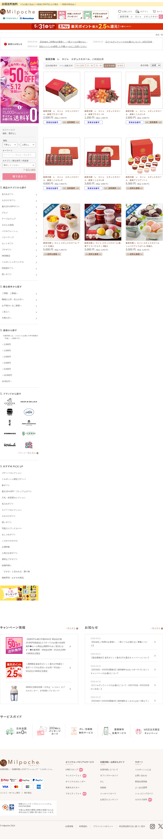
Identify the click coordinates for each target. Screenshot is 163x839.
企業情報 (69, 826)
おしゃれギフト (9, 534)
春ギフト (6, 485)
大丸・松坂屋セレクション (14, 497)
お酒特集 (6, 547)
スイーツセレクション (12, 510)
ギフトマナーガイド (109, 775)
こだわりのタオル (10, 541)
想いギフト (7, 522)
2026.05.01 (32, 42)
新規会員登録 (141, 781)
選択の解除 (31, 170)
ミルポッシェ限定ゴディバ (14, 479)
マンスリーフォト (74, 775)
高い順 (99, 65)
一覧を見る (71, 628)
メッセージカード (108, 793)
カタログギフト (9, 516)
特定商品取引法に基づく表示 (132, 826)
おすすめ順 (110, 65)
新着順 (120, 65)
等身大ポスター (73, 787)
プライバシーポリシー (103, 826)
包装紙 (103, 787)
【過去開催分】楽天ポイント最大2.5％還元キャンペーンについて (120, 657)
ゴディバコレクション (12, 473)
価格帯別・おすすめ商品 (13, 578)
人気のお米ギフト (10, 553)
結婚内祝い (7, 565)
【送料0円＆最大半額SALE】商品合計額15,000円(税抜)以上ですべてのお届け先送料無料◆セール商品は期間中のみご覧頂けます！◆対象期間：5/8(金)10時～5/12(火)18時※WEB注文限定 (46, 646)
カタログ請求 (141, 799)
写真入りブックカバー (12, 528)
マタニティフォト (74, 793)
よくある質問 (141, 787)
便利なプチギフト (10, 559)
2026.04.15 (98, 42)
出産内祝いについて (109, 769)
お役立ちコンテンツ (109, 799)
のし (102, 781)
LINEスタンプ (72, 769)
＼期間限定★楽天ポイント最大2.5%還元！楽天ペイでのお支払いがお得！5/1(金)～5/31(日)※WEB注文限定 (45, 667)
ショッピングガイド (144, 793)
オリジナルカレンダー (75, 781)
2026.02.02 (32, 46)
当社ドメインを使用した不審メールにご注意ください (63, 46)
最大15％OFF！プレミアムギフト (17, 491)
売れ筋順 (80, 65)
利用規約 (83, 826)
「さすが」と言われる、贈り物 (16, 571)
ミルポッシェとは (143, 769)
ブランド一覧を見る (27, 453)
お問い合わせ (141, 775)
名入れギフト (8, 504)
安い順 (90, 65)
